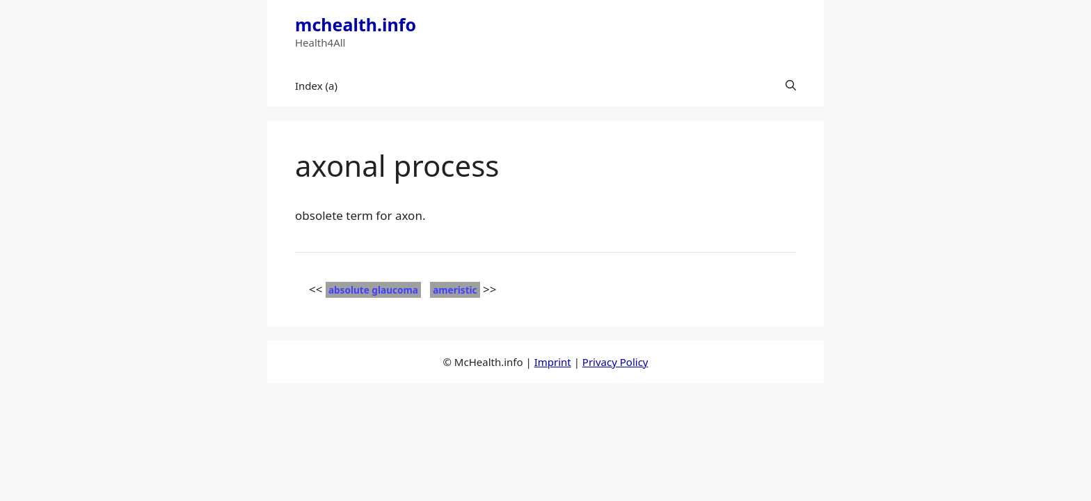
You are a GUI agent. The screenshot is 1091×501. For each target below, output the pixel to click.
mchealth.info (355, 24)
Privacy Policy (615, 362)
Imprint (552, 362)
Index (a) (316, 86)
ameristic (455, 289)
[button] (791, 85)
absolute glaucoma (373, 289)
